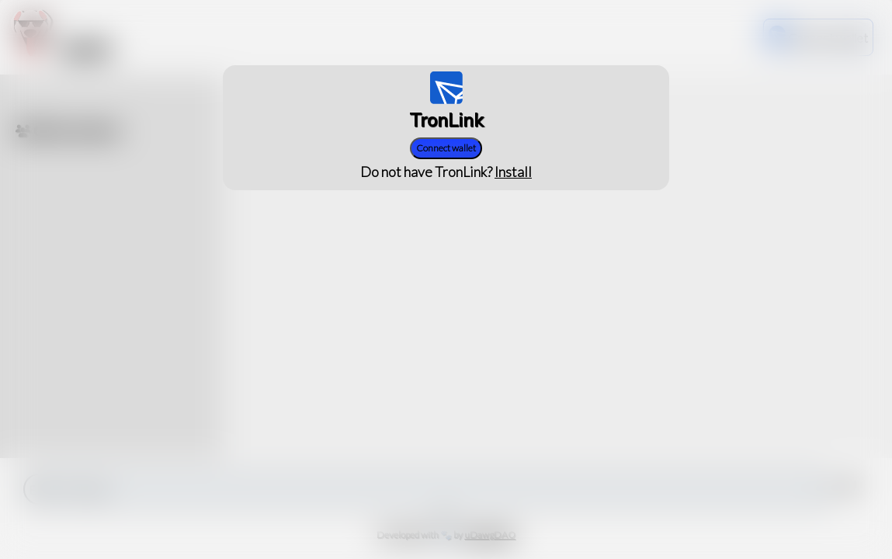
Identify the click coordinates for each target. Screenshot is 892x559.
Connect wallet (446, 148)
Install (513, 171)
